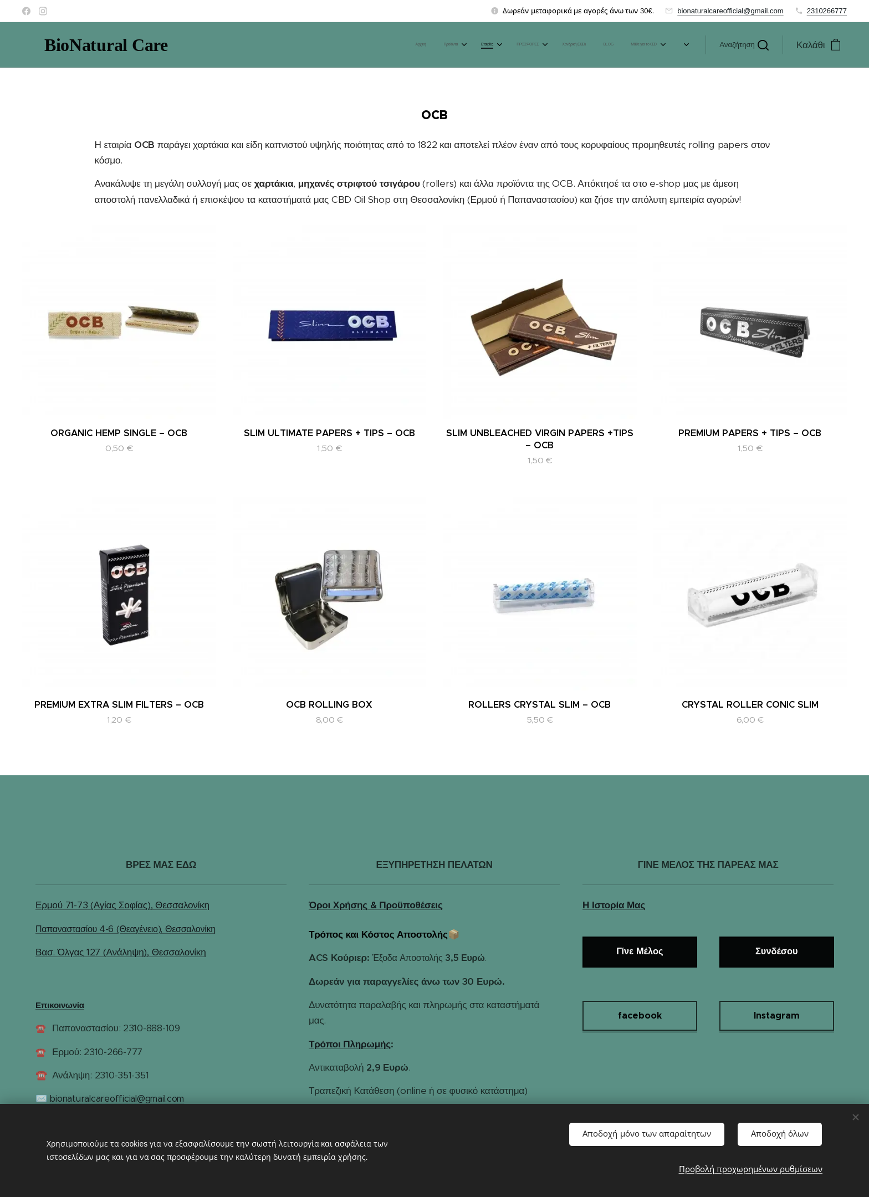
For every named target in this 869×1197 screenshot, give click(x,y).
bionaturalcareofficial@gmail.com (730, 11)
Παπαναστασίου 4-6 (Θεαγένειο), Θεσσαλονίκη (125, 929)
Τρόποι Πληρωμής (350, 1044)
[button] (744, 45)
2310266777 (827, 11)
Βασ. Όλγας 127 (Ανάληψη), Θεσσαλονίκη (120, 952)
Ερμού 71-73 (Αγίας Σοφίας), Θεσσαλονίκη (122, 905)
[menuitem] (430, 45)
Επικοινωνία (59, 1005)
